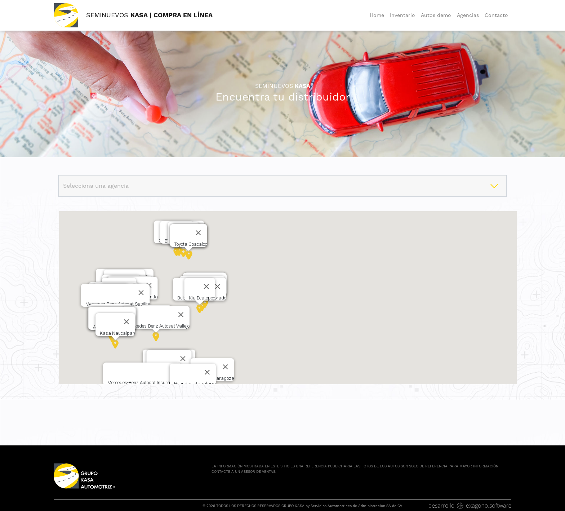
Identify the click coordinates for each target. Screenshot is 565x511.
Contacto (496, 15)
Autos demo (436, 15)
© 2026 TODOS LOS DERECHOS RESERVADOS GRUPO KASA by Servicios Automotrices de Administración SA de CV (302, 506)
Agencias (468, 15)
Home (377, 15)
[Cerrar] (217, 286)
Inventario (402, 15)
